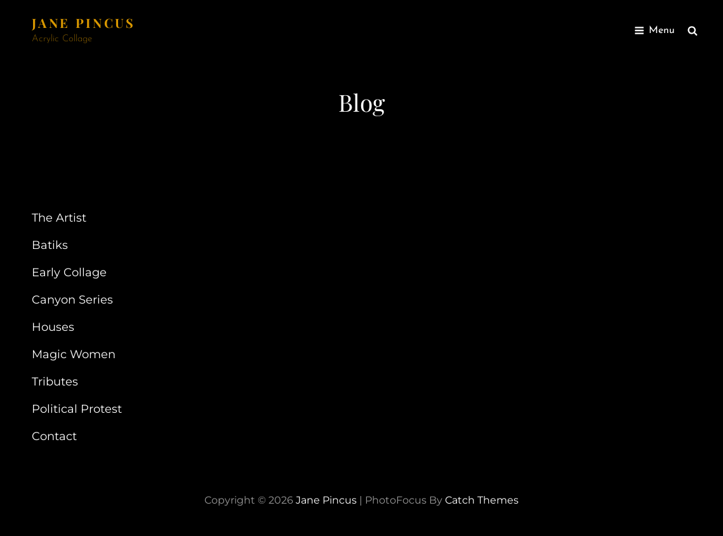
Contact (54, 436)
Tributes (55, 382)
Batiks (50, 245)
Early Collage (69, 272)
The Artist (59, 218)
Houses (53, 327)
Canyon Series (72, 300)
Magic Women (74, 354)
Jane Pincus (84, 22)
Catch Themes (482, 500)
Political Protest (77, 409)
